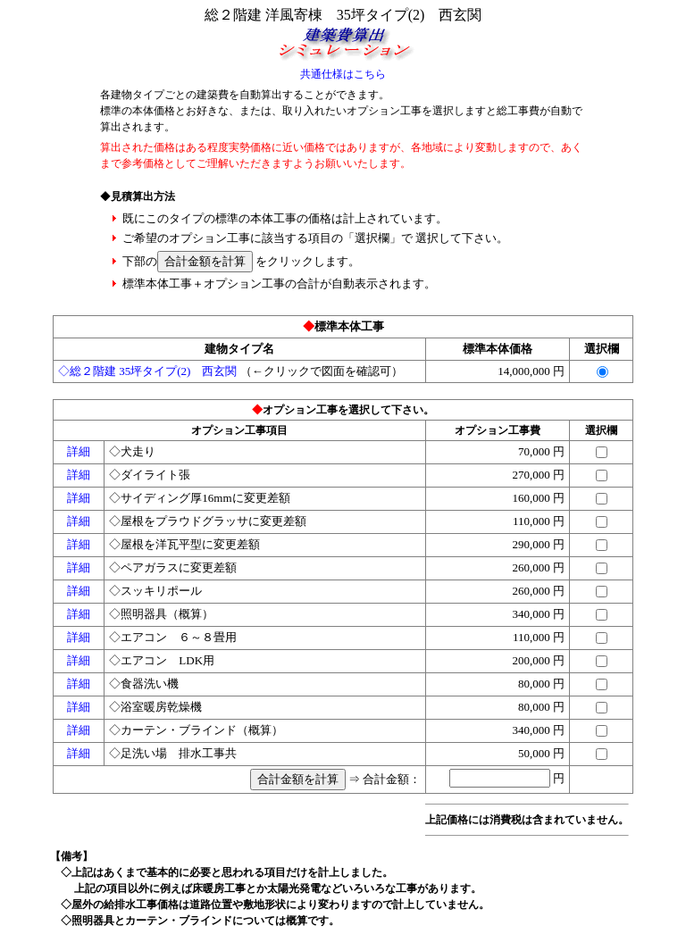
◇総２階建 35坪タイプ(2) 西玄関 (147, 371)
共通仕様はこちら (343, 74)
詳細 (78, 451)
